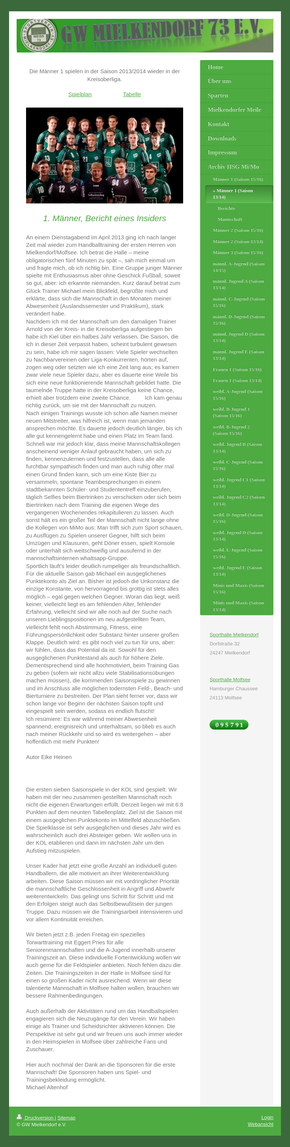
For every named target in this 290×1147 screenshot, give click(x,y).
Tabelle (132, 94)
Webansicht (260, 1124)
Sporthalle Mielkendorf (234, 634)
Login (267, 1117)
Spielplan (80, 94)
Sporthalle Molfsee (230, 679)
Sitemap (66, 1118)
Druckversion (36, 1118)
